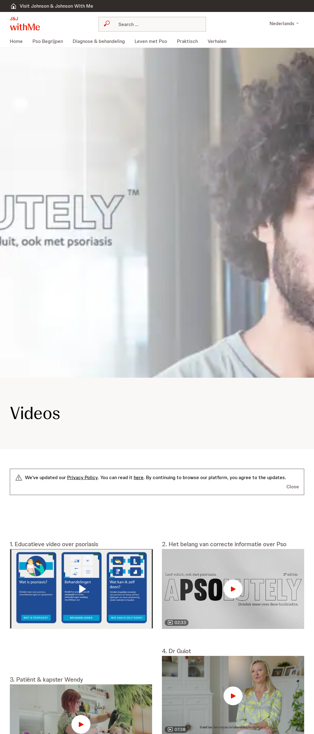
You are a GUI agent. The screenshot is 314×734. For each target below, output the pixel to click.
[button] (25, 23)
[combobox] (152, 24)
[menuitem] (19, 41)
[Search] (155, 24)
